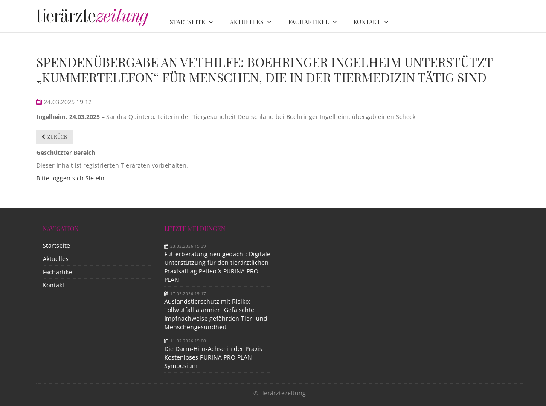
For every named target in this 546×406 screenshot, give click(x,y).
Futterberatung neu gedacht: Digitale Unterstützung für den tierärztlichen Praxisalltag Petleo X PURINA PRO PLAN (217, 267)
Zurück (57, 136)
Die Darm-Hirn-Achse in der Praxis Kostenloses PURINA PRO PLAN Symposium (213, 357)
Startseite (56, 245)
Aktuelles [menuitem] (247, 22)
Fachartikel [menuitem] (308, 22)
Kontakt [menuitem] (367, 22)
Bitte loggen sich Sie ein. (71, 178)
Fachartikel (58, 272)
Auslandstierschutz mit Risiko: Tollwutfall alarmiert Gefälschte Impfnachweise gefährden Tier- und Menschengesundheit (215, 314)
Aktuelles (56, 259)
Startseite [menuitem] (187, 22)
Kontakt (53, 285)
